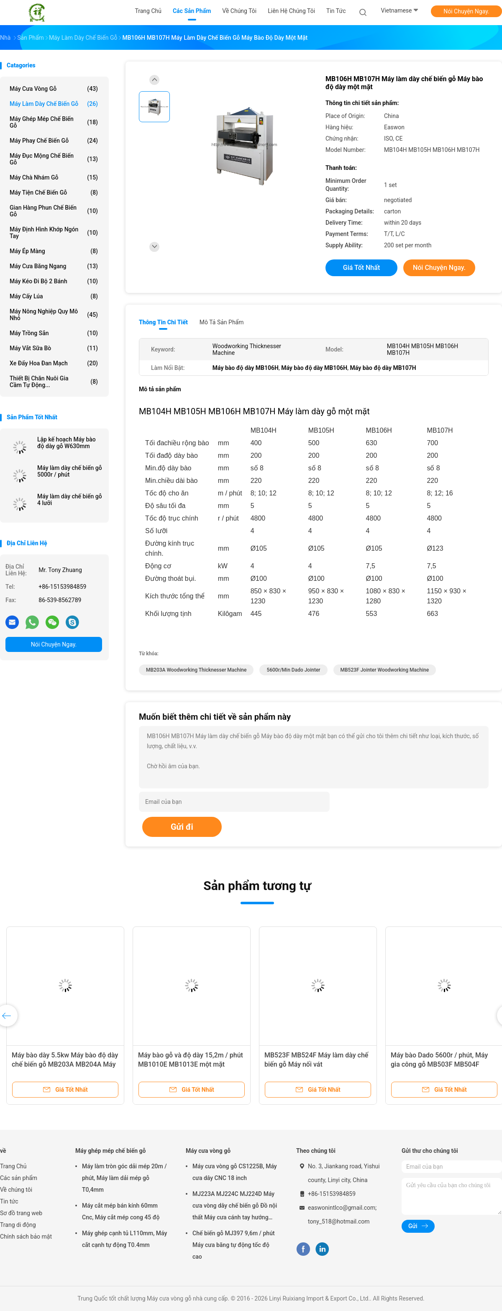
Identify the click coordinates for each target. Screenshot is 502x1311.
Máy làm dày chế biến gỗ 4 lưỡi (69, 499)
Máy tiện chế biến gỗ (54, 192)
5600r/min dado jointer (293, 670)
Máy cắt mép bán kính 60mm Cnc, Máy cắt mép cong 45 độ (120, 1211)
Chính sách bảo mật (26, 1236)
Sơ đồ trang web (21, 1213)
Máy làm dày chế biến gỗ (54, 104)
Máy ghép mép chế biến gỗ (54, 122)
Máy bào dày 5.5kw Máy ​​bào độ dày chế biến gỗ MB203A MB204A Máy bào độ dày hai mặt (65, 1064)
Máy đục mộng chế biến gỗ (54, 159)
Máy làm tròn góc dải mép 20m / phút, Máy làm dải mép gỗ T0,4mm (124, 1178)
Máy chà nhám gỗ (54, 177)
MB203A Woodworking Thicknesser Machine (196, 670)
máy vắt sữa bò (54, 348)
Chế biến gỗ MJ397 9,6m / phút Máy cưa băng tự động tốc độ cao (233, 1245)
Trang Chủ (13, 1166)
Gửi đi (182, 827)
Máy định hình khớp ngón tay (54, 232)
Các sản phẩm (18, 1178)
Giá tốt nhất (361, 268)
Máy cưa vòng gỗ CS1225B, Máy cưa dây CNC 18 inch (234, 1172)
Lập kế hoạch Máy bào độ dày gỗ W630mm (66, 442)
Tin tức (9, 1201)
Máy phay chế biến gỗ (54, 140)
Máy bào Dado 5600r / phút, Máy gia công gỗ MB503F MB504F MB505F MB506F (439, 1064)
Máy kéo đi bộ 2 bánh (54, 281)
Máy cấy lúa (54, 296)
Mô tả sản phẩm (222, 322)
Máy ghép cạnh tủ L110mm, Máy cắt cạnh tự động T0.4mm (124, 1239)
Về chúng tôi (16, 1189)
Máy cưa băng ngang (54, 266)
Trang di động (18, 1224)
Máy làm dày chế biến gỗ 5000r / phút (69, 471)
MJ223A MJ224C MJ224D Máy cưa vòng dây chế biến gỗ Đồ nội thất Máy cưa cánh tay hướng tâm (234, 1206)
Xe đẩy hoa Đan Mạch (54, 363)
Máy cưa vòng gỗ (54, 89)
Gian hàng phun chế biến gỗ (54, 211)
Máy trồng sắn (54, 333)
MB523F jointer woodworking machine (385, 670)
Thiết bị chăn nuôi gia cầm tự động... (54, 381)
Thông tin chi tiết (163, 322)
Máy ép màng (54, 251)
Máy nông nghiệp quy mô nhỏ (54, 314)
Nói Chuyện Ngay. (466, 11)
